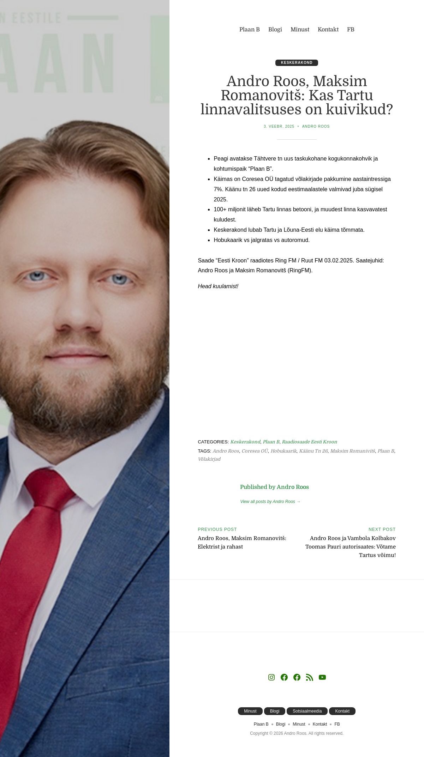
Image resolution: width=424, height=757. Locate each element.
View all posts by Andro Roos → (270, 501)
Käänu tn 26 (313, 451)
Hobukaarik (283, 451)
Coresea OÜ (254, 451)
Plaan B (271, 441)
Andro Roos (316, 126)
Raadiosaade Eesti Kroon (309, 441)
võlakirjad (209, 459)
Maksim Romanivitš (352, 451)
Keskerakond (296, 63)
